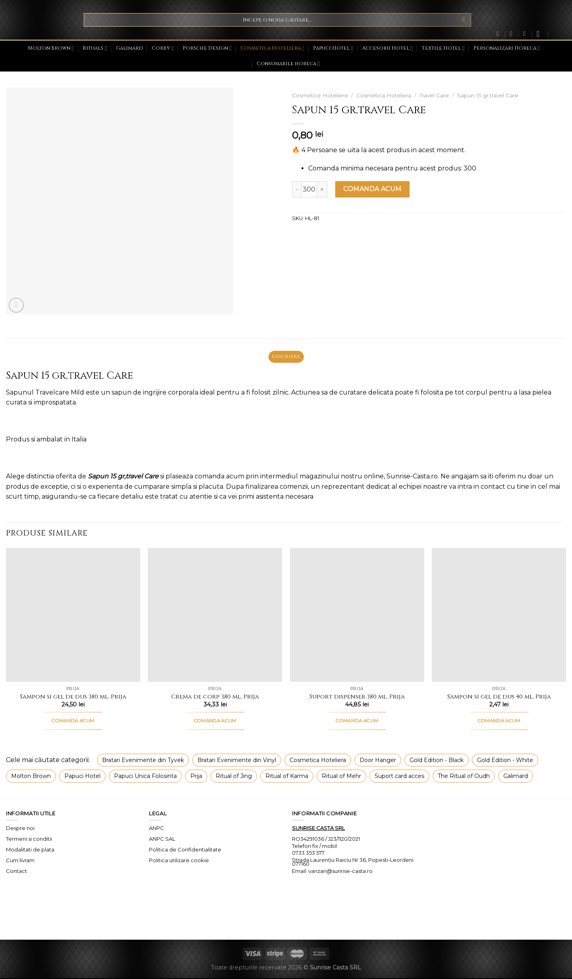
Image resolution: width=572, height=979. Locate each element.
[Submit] (463, 20)
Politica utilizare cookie (179, 861)
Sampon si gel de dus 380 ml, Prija (73, 698)
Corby (163, 48)
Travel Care (434, 95)
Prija (196, 777)
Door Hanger (377, 760)
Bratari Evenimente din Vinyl (236, 760)
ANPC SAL (162, 839)
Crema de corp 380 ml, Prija (215, 698)
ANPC (156, 829)
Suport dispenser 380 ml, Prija (357, 698)
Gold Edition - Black (437, 760)
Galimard (129, 48)
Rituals (95, 48)
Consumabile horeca (288, 64)
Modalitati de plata (30, 850)
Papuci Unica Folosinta (145, 777)
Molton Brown (51, 48)
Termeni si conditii (29, 839)
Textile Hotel (442, 48)
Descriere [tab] (286, 357)
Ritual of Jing (234, 777)
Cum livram (20, 861)
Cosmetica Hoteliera (272, 48)
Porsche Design (207, 48)
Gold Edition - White (505, 760)
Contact (16, 872)
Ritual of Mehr (341, 777)
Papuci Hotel (333, 48)
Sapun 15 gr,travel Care (487, 95)
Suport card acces (399, 777)
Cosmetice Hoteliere (320, 95)
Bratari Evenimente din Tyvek (143, 760)
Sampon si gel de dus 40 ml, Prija (499, 698)
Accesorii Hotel (387, 48)
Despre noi (20, 829)
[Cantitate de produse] (309, 189)
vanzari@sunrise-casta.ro (340, 872)
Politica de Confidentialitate (185, 850)
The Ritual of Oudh (464, 777)
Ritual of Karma (286, 777)
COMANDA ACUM (372, 189)
